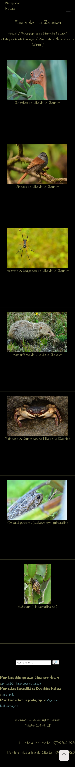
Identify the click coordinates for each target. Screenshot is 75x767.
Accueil (12, 33)
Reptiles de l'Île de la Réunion (37, 102)
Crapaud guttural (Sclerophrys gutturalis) (37, 522)
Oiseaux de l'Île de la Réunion (37, 186)
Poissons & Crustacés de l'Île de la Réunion (37, 438)
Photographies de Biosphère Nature (43, 33)
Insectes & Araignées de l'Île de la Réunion (37, 270)
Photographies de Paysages (18, 39)
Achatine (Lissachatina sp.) (37, 606)
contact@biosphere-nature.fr (20, 683)
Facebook (7, 694)
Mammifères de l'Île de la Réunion (37, 354)
